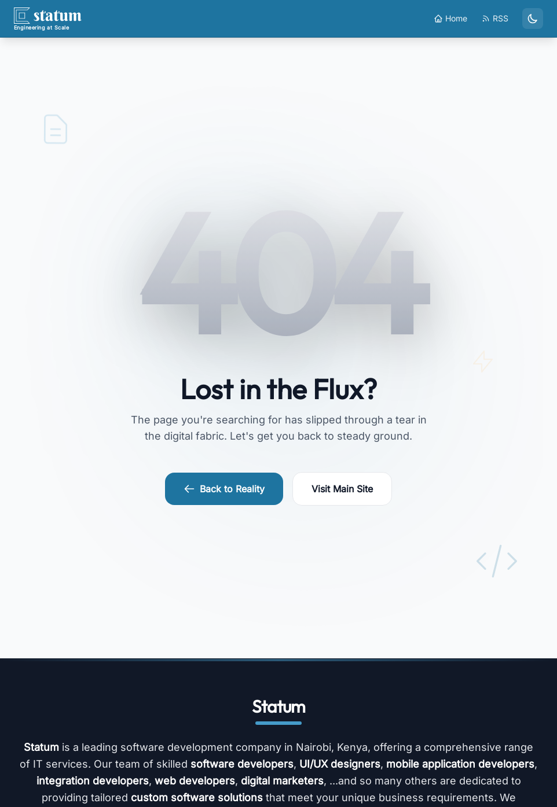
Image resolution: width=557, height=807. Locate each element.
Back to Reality (224, 489)
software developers (242, 764)
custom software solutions (197, 797)
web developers (195, 781)
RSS (494, 18)
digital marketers (282, 781)
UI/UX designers (339, 764)
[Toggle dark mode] (532, 18)
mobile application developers (460, 764)
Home (450, 18)
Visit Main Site (342, 489)
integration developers (92, 781)
